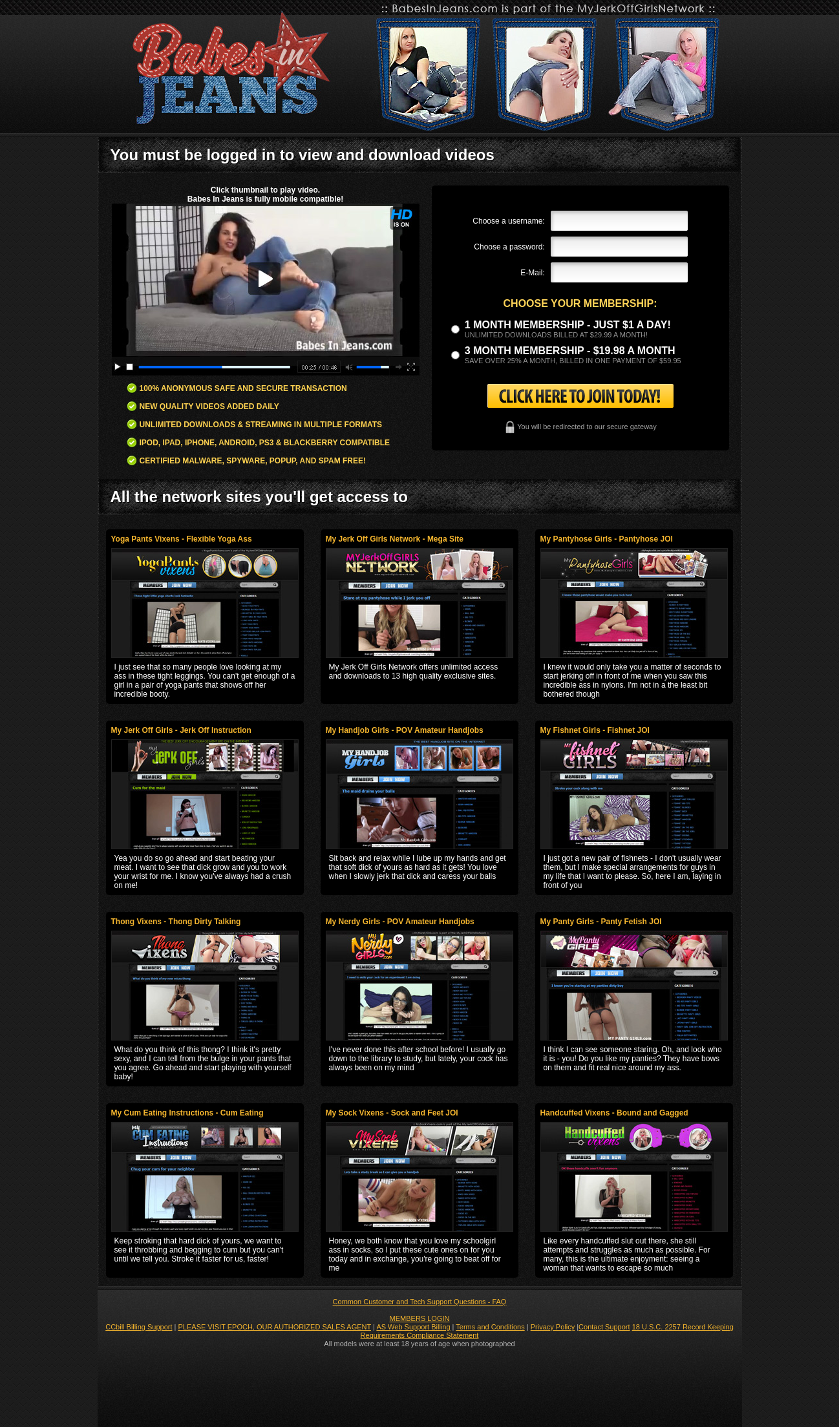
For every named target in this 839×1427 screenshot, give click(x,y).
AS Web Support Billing (413, 1327)
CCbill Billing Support (138, 1327)
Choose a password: (509, 246)
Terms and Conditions (490, 1327)
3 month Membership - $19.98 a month (570, 350)
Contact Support (604, 1327)
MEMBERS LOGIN (420, 1318)
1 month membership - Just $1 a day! (568, 324)
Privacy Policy (553, 1327)
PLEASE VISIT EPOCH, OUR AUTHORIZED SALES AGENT (275, 1327)
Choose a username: (508, 221)
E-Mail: (532, 272)
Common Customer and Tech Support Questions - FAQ (420, 1301)
